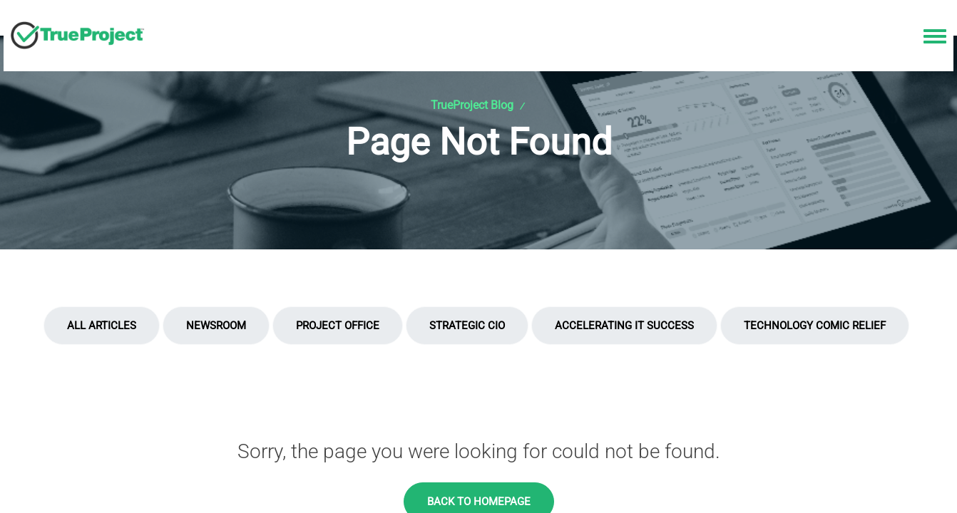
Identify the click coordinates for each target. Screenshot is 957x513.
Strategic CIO (467, 325)
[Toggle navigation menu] (934, 37)
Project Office (337, 325)
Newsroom (216, 325)
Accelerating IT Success (624, 325)
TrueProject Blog (472, 105)
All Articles (101, 325)
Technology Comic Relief (815, 325)
